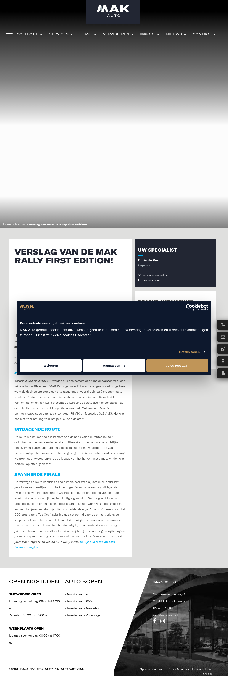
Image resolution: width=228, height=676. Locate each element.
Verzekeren (116, 34)
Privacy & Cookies (178, 669)
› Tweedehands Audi (78, 594)
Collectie (27, 34)
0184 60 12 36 (149, 280)
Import (147, 34)
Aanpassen (114, 365)
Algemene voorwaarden (153, 669)
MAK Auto (164, 581)
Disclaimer (197, 669)
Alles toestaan (177, 365)
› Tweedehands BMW (79, 601)
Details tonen (189, 351)
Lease (85, 34)
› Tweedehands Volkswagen (83, 615)
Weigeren (50, 365)
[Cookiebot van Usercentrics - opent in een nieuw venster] (189, 307)
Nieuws (174, 34)
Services (59, 34)
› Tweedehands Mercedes (82, 608)
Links (208, 669)
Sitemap (207, 673)
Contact (202, 34)
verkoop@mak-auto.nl (153, 275)
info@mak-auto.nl (165, 615)
